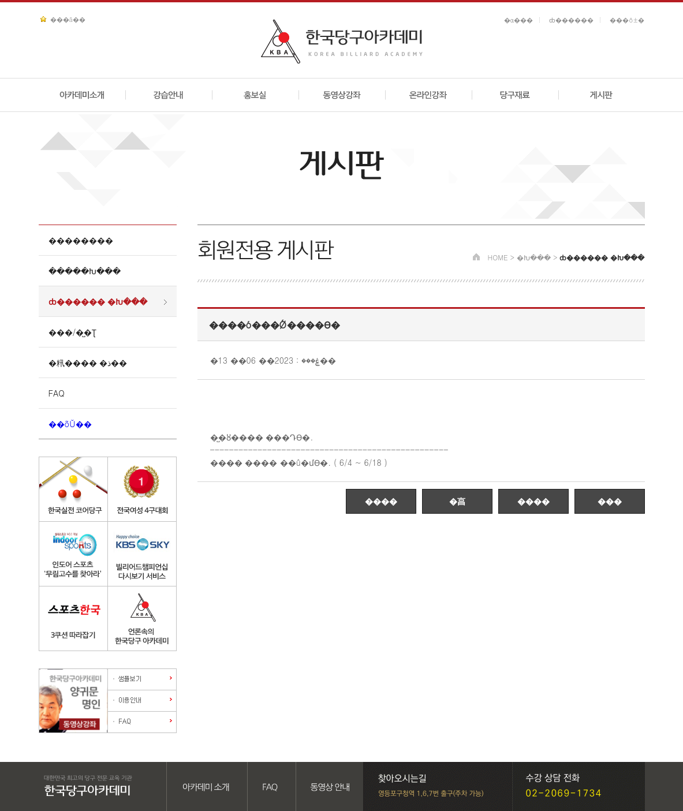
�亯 (457, 501)
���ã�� (67, 19)
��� (610, 501)
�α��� (518, 20)
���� (381, 501)
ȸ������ (571, 20)
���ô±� (627, 20)
